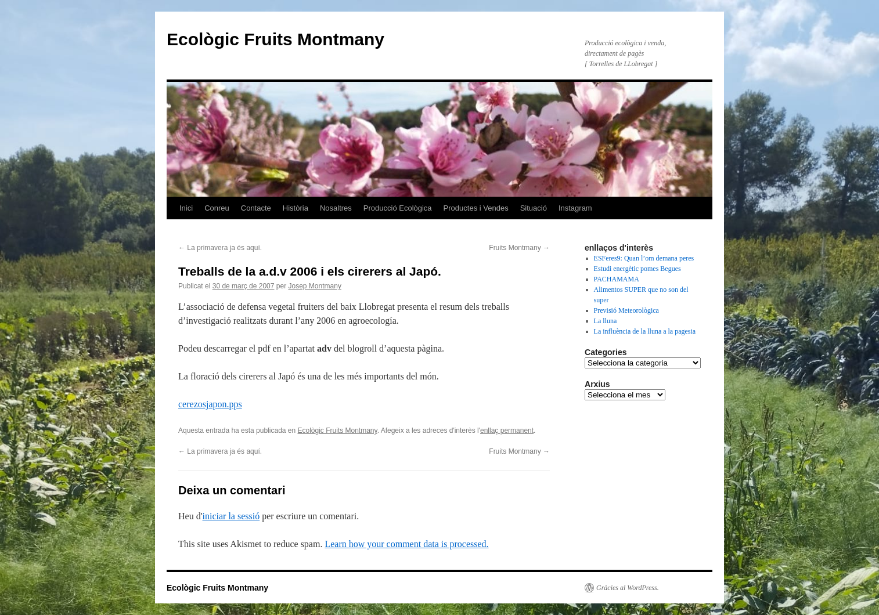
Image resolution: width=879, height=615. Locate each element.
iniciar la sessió (231, 516)
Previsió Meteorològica (626, 310)
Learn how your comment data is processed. (406, 544)
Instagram (575, 208)
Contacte (256, 208)
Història (295, 208)
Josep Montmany (315, 286)
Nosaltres (336, 208)
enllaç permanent (507, 430)
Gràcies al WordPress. (627, 588)
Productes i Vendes (476, 208)
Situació (533, 208)
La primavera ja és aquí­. (220, 248)
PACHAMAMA (616, 279)
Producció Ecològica (397, 208)
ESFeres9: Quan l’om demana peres (644, 258)
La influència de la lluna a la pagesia (645, 331)
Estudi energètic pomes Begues (637, 269)
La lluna (605, 321)
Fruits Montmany (519, 248)
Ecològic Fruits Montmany (275, 39)
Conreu (216, 208)
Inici (186, 208)
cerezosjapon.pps (210, 404)
